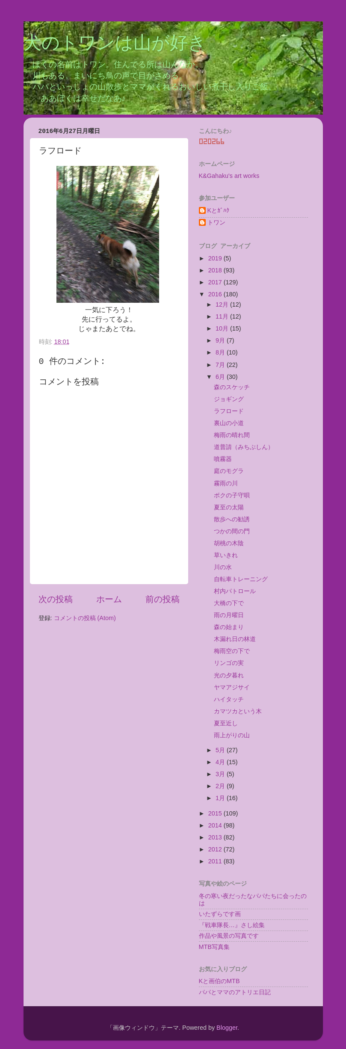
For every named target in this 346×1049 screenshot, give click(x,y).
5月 (221, 750)
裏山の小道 (229, 423)
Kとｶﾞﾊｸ (218, 210)
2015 (216, 813)
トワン (216, 222)
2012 (216, 849)
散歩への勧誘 (232, 519)
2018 (216, 270)
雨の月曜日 (229, 615)
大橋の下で (229, 603)
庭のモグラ (229, 470)
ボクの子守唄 (232, 495)
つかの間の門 (232, 531)
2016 (216, 294)
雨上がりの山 (232, 735)
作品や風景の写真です (229, 935)
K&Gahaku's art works (229, 175)
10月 (223, 328)
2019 (216, 258)
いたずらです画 (220, 913)
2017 (216, 282)
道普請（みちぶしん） (244, 446)
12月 (223, 304)
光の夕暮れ (229, 675)
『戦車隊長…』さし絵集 (232, 925)
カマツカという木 (238, 711)
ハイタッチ (229, 699)
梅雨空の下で (232, 650)
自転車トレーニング (241, 579)
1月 (221, 798)
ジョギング (229, 399)
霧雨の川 (226, 483)
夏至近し (226, 723)
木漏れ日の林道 (235, 638)
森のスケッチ (232, 387)
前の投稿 (162, 599)
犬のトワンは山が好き (115, 44)
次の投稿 (55, 599)
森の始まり (229, 626)
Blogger (226, 1027)
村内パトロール (235, 591)
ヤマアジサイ (232, 687)
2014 (216, 825)
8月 (221, 352)
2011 (216, 861)
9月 (221, 340)
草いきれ (226, 555)
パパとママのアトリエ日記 (235, 992)
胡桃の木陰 (229, 543)
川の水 (223, 567)
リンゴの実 (229, 662)
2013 (216, 837)
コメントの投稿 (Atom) (85, 618)
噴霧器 (223, 458)
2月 (221, 786)
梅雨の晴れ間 (232, 434)
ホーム (109, 599)
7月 (221, 364)
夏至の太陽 (229, 507)
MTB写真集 (214, 946)
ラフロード (229, 411)
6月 (221, 376)
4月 (221, 762)
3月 (221, 774)
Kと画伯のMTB (219, 981)
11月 (223, 316)
